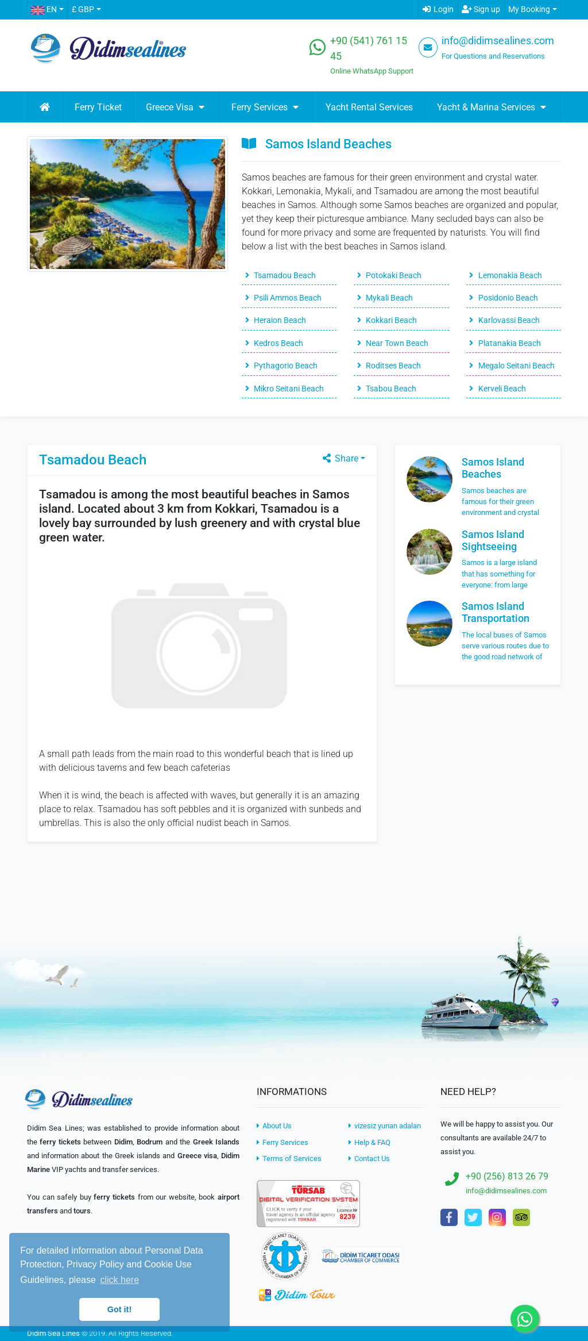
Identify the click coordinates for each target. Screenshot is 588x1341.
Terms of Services (289, 1158)
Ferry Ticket (98, 107)
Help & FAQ (369, 1142)
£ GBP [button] (83, 9)
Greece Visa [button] (176, 107)
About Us (274, 1125)
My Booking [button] (529, 9)
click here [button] (119, 1280)
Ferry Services (282, 1142)
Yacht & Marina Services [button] (493, 107)
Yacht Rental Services (369, 107)
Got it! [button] (119, 1309)
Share (339, 458)
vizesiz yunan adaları (385, 1125)
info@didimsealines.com (498, 41)
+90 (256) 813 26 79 (507, 1176)
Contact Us (369, 1158)
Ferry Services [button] (266, 107)
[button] (47, 10)
